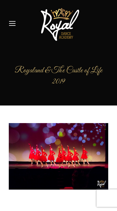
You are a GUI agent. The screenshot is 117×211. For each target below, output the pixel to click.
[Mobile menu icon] (12, 23)
